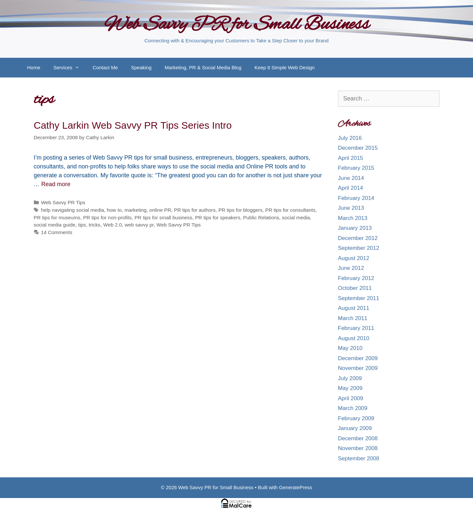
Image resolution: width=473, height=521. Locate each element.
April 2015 (350, 158)
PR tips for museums (57, 217)
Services (70, 67)
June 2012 (351, 268)
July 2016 (350, 138)
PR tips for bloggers (240, 210)
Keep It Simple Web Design (285, 67)
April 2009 (350, 398)
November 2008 (358, 448)
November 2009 (358, 368)
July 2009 (350, 378)
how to (114, 210)
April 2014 (350, 188)
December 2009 (358, 358)
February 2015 (356, 168)
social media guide (55, 225)
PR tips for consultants (290, 210)
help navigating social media (72, 210)
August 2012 (353, 258)
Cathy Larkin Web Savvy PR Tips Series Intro (133, 125)
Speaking (141, 67)
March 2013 (353, 218)
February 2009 (356, 418)
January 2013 (355, 228)
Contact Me (105, 67)
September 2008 (358, 458)
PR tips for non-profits (107, 217)
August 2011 (353, 308)
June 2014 (351, 178)
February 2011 (356, 328)
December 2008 (358, 438)
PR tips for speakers (217, 217)
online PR (160, 210)
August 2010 (353, 338)
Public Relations (261, 217)
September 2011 (358, 298)
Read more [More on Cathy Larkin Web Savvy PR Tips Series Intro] (56, 184)
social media (296, 217)
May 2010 (350, 348)
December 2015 (358, 148)
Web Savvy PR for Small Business (236, 24)
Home (33, 67)
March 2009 (353, 408)
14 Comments (56, 232)
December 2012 (358, 238)
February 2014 (356, 198)
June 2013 (351, 208)
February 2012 (356, 278)
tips (82, 225)
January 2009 (355, 428)
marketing (135, 210)
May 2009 (350, 388)
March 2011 (353, 318)
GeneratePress (295, 487)
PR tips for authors (194, 210)
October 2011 (355, 288)
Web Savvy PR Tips (63, 202)
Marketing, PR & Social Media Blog (203, 67)
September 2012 (358, 248)
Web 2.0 (112, 225)
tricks (95, 225)
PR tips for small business (163, 217)
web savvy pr (138, 225)
